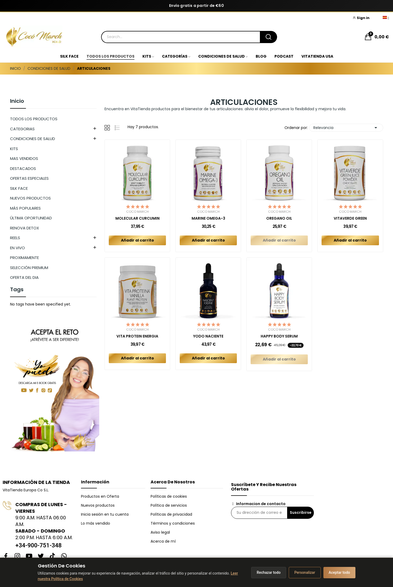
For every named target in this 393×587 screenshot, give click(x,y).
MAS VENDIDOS (24, 158)
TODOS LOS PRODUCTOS (33, 119)
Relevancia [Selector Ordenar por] (346, 127)
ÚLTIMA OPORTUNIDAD (31, 218)
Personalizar (304, 572)
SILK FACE (19, 188)
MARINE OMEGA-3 (208, 218)
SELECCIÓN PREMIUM (29, 267)
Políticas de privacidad (171, 514)
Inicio (17, 101)
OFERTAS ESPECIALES (29, 178)
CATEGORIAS (22, 129)
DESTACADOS (23, 168)
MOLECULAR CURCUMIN (137, 218)
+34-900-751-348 (38, 545)
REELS (15, 238)
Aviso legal (160, 532)
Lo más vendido (95, 523)
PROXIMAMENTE (24, 257)
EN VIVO (17, 248)
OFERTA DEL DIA (24, 277)
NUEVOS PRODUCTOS (30, 198)
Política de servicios (169, 505)
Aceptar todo (339, 572)
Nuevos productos (98, 505)
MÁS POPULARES (25, 208)
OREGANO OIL (279, 218)
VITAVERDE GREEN (350, 218)
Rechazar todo (269, 572)
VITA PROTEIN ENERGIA (137, 336)
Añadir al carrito (137, 240)
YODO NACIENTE (208, 336)
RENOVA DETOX (24, 228)
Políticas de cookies (169, 496)
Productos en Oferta (100, 496)
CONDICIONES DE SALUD (32, 138)
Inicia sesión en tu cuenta (105, 514)
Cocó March (137, 211)
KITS (14, 148)
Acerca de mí (163, 541)
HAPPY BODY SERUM (279, 336)
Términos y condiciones (173, 523)
